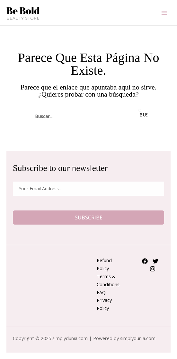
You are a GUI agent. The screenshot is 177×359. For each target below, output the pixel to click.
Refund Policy (104, 264)
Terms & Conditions (108, 280)
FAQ (101, 292)
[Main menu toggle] (164, 12)
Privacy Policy (104, 304)
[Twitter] (155, 261)
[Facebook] (145, 261)
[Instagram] (152, 269)
